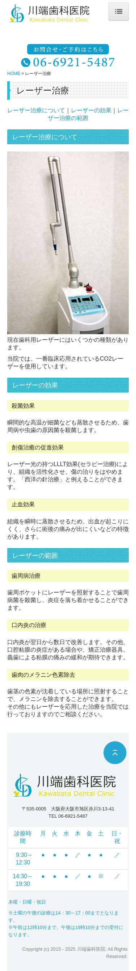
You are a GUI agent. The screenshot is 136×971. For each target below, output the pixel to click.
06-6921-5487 (73, 816)
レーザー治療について (36, 110)
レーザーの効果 (91, 110)
